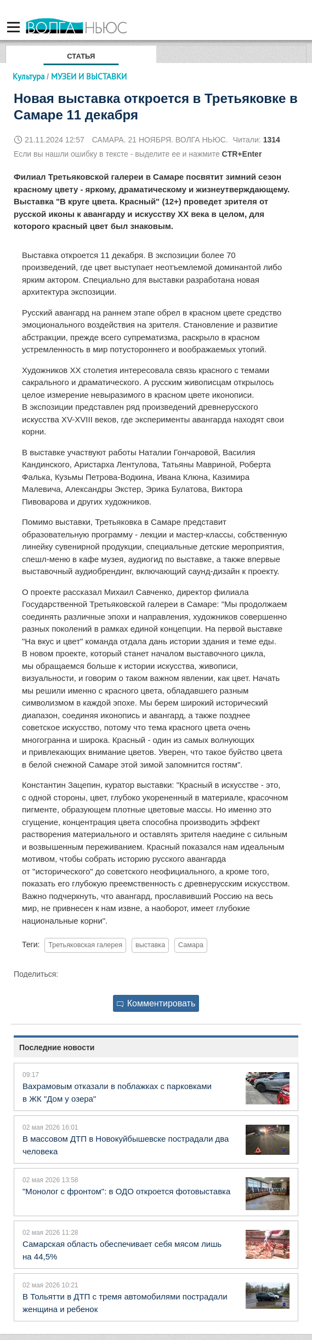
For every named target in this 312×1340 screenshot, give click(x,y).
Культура (28, 76)
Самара (190, 945)
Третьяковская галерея (85, 945)
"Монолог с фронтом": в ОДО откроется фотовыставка (126, 1191)
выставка (150, 945)
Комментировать (156, 1003)
